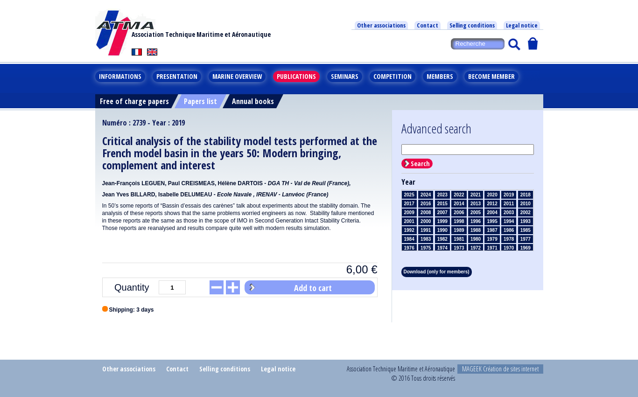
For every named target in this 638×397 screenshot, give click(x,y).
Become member (491, 76)
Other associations (381, 25)
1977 (525, 239)
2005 (475, 212)
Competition (392, 76)
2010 (525, 203)
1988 (475, 230)
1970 (509, 248)
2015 (442, 203)
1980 (475, 239)
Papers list (200, 101)
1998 (459, 221)
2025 (409, 194)
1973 (459, 248)
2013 (475, 203)
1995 (492, 221)
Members (440, 76)
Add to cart (313, 287)
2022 (459, 194)
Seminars (344, 76)
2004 (492, 212)
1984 (409, 239)
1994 (509, 221)
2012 (492, 203)
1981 (459, 239)
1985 (525, 230)
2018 (525, 194)
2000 (426, 221)
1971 (492, 248)
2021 (475, 194)
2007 (442, 212)
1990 (442, 230)
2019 (509, 194)
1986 (509, 230)
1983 (426, 239)
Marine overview (237, 76)
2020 (492, 194)
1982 (442, 239)
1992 (409, 230)
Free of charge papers (134, 101)
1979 (492, 239)
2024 (426, 194)
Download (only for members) (437, 271)
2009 (409, 212)
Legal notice (522, 25)
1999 (442, 221)
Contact (427, 25)
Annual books (253, 101)
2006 (459, 212)
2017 (409, 203)
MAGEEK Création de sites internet (500, 368)
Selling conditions (472, 25)
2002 (525, 212)
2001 (409, 221)
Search (420, 163)
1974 (442, 248)
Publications (296, 76)
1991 (426, 230)
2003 (509, 212)
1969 (525, 248)
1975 (426, 248)
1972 (475, 248)
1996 (475, 221)
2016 (426, 203)
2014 (459, 203)
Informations (120, 76)
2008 (426, 212)
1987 (492, 230)
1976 (409, 248)
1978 (509, 239)
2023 (442, 194)
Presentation (176, 76)
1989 (459, 230)
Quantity (131, 287)
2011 (509, 203)
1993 (525, 221)
